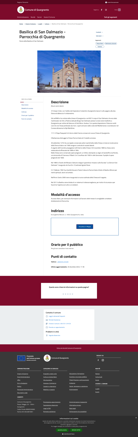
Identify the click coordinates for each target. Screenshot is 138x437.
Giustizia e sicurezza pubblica (78, 377)
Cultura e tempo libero (50, 377)
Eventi (97, 392)
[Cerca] (119, 10)
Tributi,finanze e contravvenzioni (79, 380)
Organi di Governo (22, 374)
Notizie (97, 374)
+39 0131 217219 (62, 262)
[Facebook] (98, 10)
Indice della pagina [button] (26, 99)
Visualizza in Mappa (85, 227)
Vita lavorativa (47, 380)
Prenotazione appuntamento (51, 402)
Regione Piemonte (22, 2)
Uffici (18, 380)
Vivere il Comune (30, 24)
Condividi (99, 32)
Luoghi (40, 24)
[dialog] (69, 426)
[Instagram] (103, 10)
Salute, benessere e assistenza (78, 386)
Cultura (47, 24)
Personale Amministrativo (25, 390)
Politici (19, 386)
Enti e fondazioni (22, 383)
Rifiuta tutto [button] (76, 430)
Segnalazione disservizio (50, 405)
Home (21, 24)
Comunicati (98, 377)
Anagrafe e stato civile (50, 374)
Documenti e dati (22, 393)
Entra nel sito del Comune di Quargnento (69, 348)
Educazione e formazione (76, 374)
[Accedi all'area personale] (112, 2)
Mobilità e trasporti (49, 390)
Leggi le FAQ (47, 408)
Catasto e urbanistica (49, 386)
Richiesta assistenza (49, 412)
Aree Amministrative (23, 377)
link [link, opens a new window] (86, 426)
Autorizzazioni (73, 389)
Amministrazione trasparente (78, 402)
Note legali (72, 408)
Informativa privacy (75, 405)
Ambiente (72, 383)
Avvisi (97, 380)
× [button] (136, 418)
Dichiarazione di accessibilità (77, 412)
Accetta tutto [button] (62, 430)
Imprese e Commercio (49, 383)
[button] (69, 434)
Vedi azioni (100, 36)
